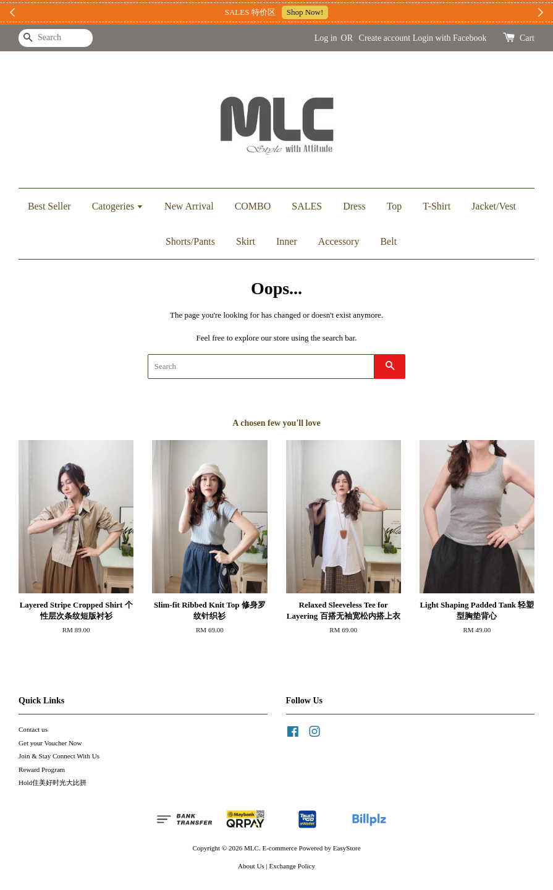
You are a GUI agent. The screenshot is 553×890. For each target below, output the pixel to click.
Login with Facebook (450, 38)
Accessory (339, 241)
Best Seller (49, 206)
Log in (325, 38)
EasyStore (347, 848)
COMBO (253, 206)
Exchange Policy (292, 866)
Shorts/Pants (190, 241)
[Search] (56, 38)
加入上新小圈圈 (350, 12)
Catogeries (117, 206)
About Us (251, 866)
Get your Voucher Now (50, 743)
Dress (354, 206)
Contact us (33, 729)
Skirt (245, 241)
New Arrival (189, 206)
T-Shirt (436, 206)
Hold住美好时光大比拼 (53, 782)
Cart (527, 38)
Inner (286, 241)
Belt (388, 241)
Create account (385, 38)
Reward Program (42, 769)
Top (394, 206)
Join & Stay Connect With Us (59, 756)
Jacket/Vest (493, 206)
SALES (307, 206)
